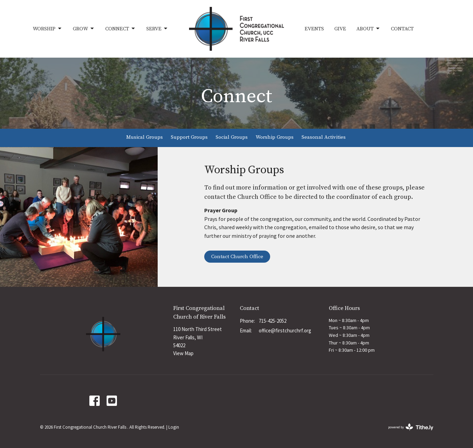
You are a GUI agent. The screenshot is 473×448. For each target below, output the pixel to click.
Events (314, 29)
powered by (410, 427)
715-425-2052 (272, 321)
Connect (120, 28)
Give (340, 29)
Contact (402, 29)
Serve (157, 28)
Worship (47, 28)
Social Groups (232, 137)
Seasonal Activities (324, 137)
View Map (183, 353)
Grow (84, 28)
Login (173, 427)
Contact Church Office (237, 256)
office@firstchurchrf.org (285, 330)
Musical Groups (144, 137)
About (368, 28)
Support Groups (189, 137)
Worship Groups (275, 137)
